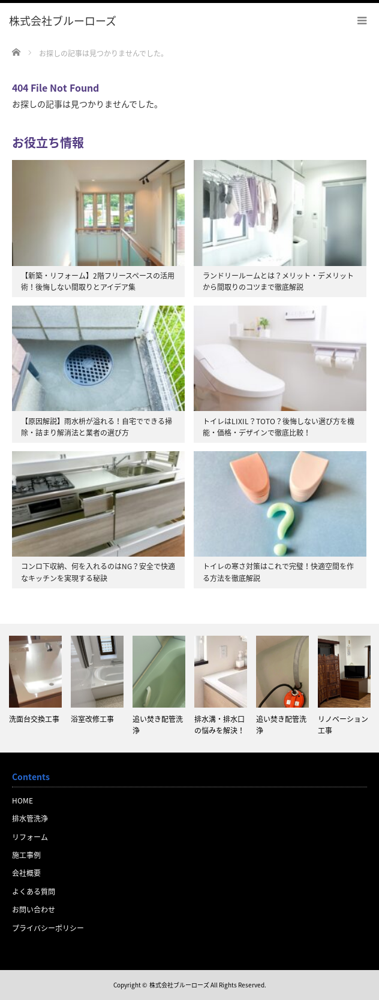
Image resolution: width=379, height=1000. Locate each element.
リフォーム (30, 837)
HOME (22, 800)
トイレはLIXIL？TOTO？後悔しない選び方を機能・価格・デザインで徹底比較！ (278, 427)
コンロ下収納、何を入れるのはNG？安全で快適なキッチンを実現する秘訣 (98, 572)
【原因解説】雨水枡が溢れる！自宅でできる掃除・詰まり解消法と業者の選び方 (96, 427)
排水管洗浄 (30, 818)
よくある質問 (33, 891)
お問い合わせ (33, 909)
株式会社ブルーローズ (179, 984)
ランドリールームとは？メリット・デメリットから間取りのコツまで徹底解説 (278, 281)
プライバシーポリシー (48, 928)
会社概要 (26, 873)
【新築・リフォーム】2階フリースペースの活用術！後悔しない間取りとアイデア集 (98, 281)
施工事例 (26, 855)
